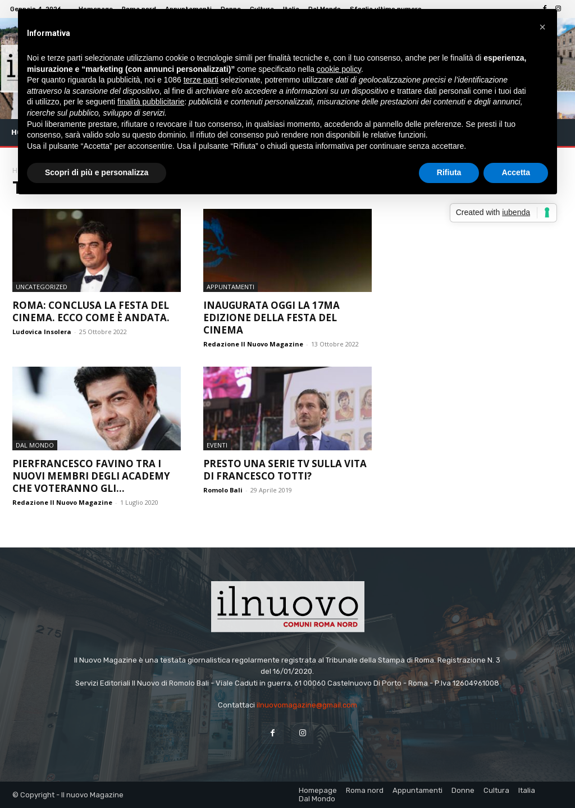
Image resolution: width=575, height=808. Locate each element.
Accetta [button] (515, 172)
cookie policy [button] (339, 69)
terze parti (201, 79)
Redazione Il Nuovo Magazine (253, 344)
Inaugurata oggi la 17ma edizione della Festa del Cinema (271, 317)
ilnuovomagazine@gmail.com (307, 705)
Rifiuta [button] (449, 172)
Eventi (217, 445)
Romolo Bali (223, 490)
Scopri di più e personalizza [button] (96, 172)
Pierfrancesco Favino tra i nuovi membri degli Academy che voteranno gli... (91, 476)
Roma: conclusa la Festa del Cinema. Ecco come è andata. (91, 311)
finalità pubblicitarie (150, 101)
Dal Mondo (35, 445)
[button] (542, 27)
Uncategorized (41, 286)
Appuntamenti (230, 286)
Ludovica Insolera (41, 331)
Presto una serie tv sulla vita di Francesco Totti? (285, 469)
